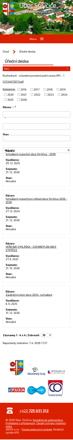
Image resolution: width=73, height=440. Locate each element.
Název (8, 107)
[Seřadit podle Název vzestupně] (15, 106)
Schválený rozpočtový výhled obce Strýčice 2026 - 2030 (36, 200)
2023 (50, 94)
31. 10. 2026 (13, 268)
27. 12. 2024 (13, 211)
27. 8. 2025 (12, 259)
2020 (10, 94)
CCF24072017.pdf (13, 81)
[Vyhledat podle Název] (36, 114)
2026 (24, 99)
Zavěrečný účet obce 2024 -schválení (29, 294)
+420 (34, 410)
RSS (36, 68)
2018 (50, 89)
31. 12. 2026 (13, 172)
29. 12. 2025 (13, 163)
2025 (10, 99)
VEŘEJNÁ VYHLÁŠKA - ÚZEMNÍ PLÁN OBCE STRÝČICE (31, 248)
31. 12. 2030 (13, 220)
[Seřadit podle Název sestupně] (15, 108)
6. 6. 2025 (11, 303)
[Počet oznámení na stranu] (46, 335)
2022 (37, 94)
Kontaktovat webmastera (48, 420)
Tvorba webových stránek (37, 429)
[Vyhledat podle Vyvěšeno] (36, 126)
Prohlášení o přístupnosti (20, 423)
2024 (64, 94)
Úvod (6, 51)
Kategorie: (9, 89)
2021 (24, 94)
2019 (63, 89)
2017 (36, 89)
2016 (23, 89)
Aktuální (11, 181)
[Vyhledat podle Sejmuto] (36, 138)
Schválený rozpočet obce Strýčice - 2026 (31, 154)
